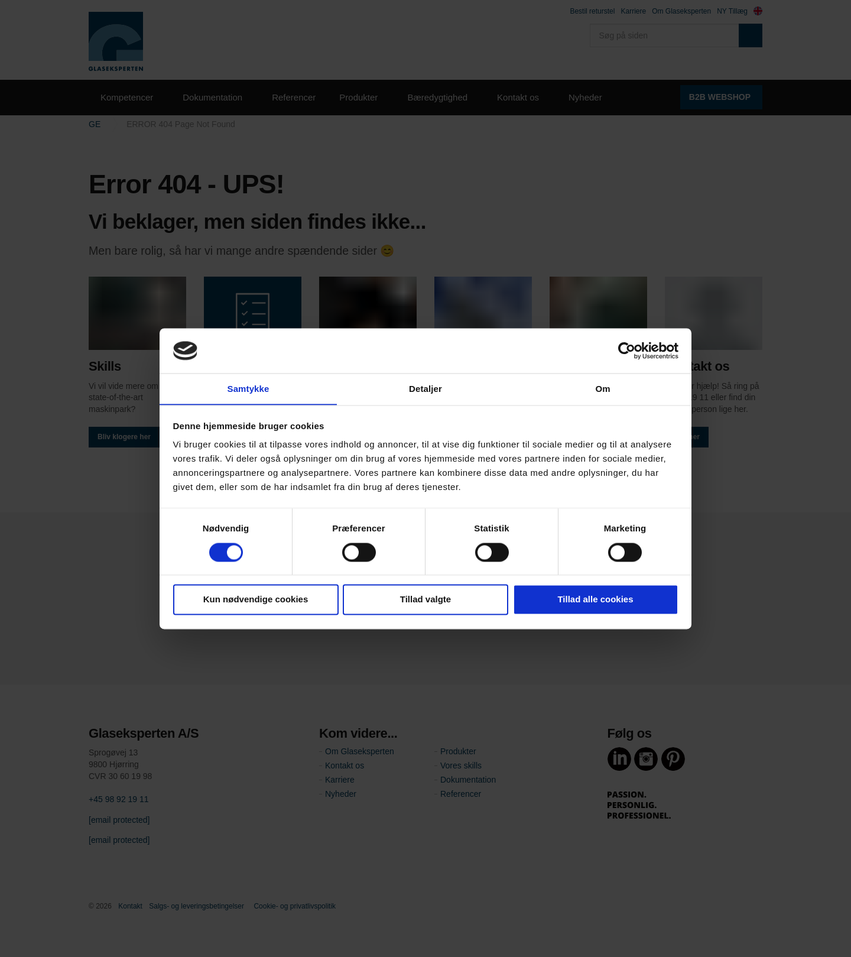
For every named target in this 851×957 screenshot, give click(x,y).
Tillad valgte (425, 600)
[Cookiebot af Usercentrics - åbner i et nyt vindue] (626, 350)
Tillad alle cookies (595, 600)
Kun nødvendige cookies (255, 600)
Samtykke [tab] (248, 389)
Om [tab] (602, 389)
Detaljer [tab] (425, 389)
